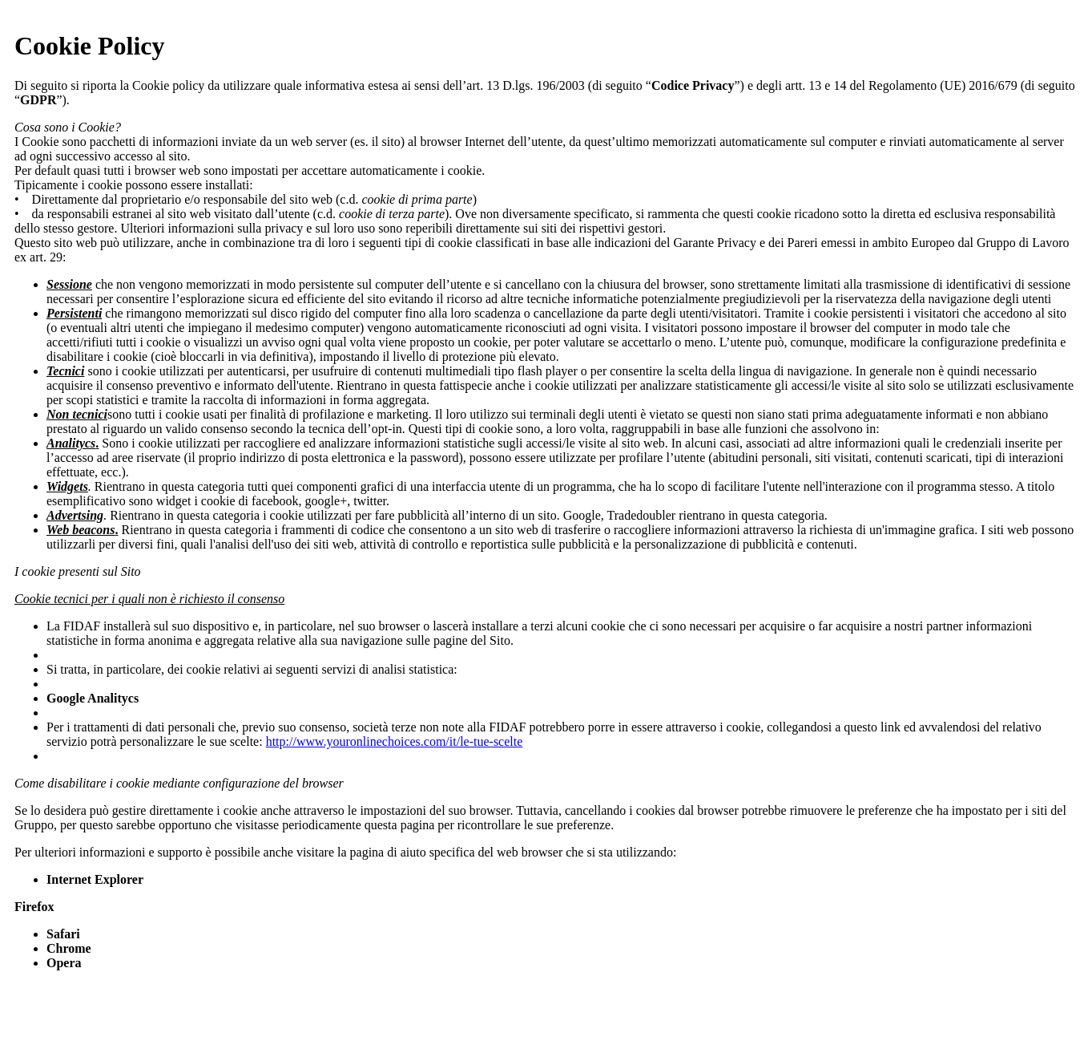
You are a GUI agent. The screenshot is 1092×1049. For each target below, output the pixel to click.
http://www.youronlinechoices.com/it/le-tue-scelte (394, 741)
